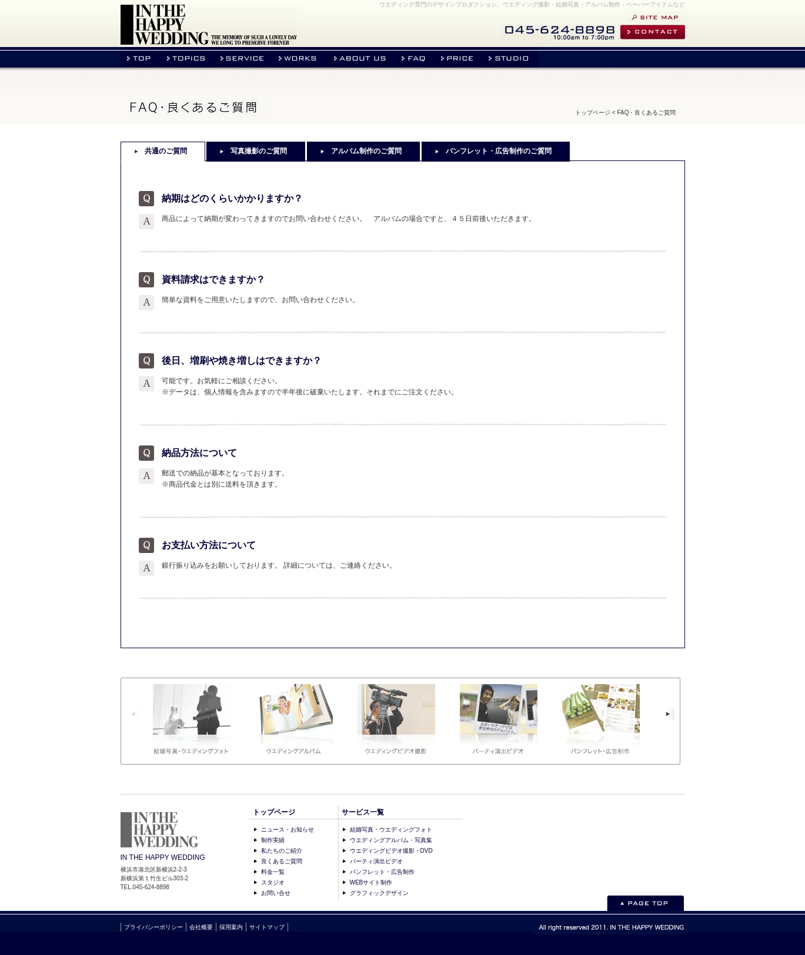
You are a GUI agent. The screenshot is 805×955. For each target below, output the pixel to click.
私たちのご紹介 (281, 850)
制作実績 (273, 840)
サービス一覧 (363, 812)
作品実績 (299, 57)
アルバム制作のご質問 (366, 151)
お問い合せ (652, 32)
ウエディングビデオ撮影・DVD (391, 850)
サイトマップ (655, 17)
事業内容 (243, 57)
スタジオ (273, 882)
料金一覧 (273, 872)
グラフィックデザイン (379, 893)
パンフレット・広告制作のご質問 (499, 151)
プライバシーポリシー (153, 927)
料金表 (459, 57)
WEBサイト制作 (371, 882)
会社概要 (201, 927)
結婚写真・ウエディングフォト (391, 829)
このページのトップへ (645, 902)
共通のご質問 (166, 151)
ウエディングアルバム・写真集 (391, 840)
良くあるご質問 (281, 861)
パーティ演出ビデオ (376, 861)
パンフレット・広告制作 (382, 872)
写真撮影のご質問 (259, 151)
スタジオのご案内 (510, 57)
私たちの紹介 (361, 57)
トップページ (140, 57)
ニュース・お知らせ (186, 57)
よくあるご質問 (416, 57)
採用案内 (231, 927)
